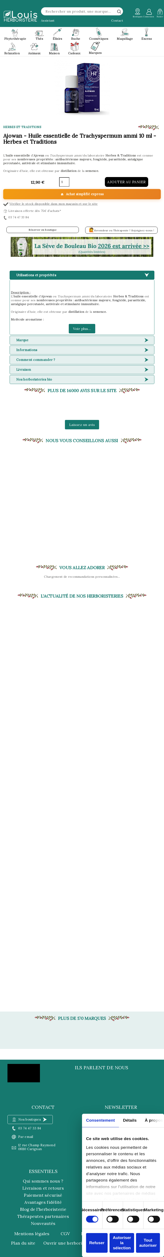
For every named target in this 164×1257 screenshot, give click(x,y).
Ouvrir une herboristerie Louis (75, 1243)
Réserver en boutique (43, 229)
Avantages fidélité (43, 1202)
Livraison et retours (43, 1188)
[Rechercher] (82, 11)
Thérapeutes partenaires (43, 1216)
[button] (82, 247)
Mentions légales (32, 1234)
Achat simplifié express (82, 194)
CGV (65, 1234)
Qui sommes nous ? (43, 1181)
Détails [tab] (130, 1120)
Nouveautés (43, 1223)
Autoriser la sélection (122, 1242)
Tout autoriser (148, 1243)
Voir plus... (82, 328)
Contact (117, 20)
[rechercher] (119, 11)
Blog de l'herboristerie (43, 1209)
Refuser (96, 1243)
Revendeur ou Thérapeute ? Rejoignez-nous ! (121, 229)
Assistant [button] (48, 20)
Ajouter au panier (126, 182)
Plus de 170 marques (82, 1018)
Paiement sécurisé (43, 1195)
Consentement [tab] (100, 1120)
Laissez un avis (82, 424)
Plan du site (23, 1243)
